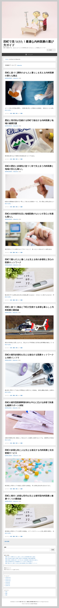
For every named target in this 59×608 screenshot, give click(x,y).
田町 (16, 113)
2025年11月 (8, 579)
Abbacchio (19, 65)
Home (6, 59)
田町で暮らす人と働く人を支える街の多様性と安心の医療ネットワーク (21, 563)
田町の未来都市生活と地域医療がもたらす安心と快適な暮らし (19, 561)
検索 (5, 547)
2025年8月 (7, 584)
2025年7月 (7, 585)
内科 (11, 113)
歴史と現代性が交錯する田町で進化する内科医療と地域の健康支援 (20, 558)
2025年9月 (7, 582)
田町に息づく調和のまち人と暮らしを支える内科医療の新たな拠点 (20, 556)
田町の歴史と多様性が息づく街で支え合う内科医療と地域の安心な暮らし (21, 560)
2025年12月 (8, 577)
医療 (14, 113)
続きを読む (9, 110)
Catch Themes (34, 603)
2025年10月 (8, 580)
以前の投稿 (6, 541)
